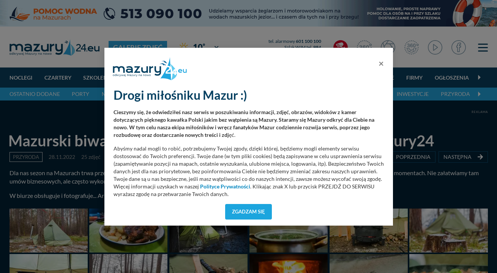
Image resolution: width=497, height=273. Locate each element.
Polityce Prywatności (225, 187)
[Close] (381, 63)
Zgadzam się (248, 212)
